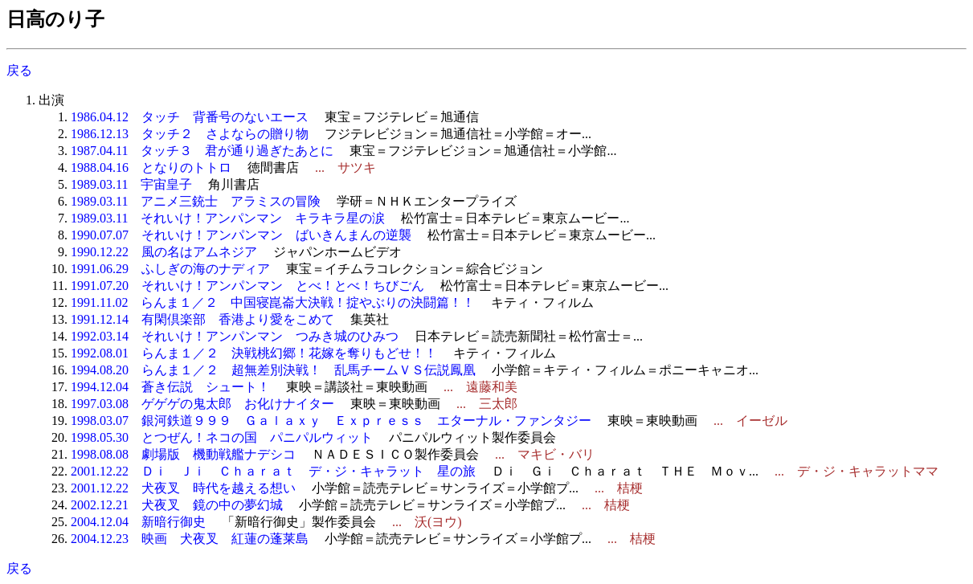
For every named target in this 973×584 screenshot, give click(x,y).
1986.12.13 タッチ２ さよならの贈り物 (190, 134)
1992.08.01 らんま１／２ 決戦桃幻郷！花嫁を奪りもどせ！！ (254, 353)
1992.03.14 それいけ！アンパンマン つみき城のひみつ (235, 336)
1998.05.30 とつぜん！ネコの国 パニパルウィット (222, 437)
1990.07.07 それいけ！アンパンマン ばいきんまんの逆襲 (241, 235)
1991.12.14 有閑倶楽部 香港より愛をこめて (202, 319)
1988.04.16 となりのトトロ (151, 167)
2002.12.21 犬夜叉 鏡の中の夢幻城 (177, 505)
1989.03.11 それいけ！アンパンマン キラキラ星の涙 (228, 218)
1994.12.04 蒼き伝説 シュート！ (170, 387)
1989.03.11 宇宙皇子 (131, 184)
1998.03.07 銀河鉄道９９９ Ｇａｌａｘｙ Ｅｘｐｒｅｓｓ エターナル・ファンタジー (331, 420)
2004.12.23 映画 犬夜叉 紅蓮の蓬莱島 (190, 538)
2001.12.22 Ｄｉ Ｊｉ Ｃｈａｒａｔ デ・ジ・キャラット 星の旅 (273, 471)
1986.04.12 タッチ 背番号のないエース (190, 117)
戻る (19, 70)
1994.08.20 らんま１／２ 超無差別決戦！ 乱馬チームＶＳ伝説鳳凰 (273, 370)
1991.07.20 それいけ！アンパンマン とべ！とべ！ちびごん (247, 285)
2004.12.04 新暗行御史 (138, 522)
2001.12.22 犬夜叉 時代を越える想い (183, 488)
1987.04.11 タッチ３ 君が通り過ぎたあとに (202, 150)
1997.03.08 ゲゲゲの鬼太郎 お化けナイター (202, 403)
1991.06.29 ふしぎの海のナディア (170, 269)
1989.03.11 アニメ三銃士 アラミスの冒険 (196, 201)
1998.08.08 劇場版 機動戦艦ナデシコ (183, 454)
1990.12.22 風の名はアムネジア (164, 252)
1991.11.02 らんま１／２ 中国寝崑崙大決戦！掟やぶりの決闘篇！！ (273, 302)
